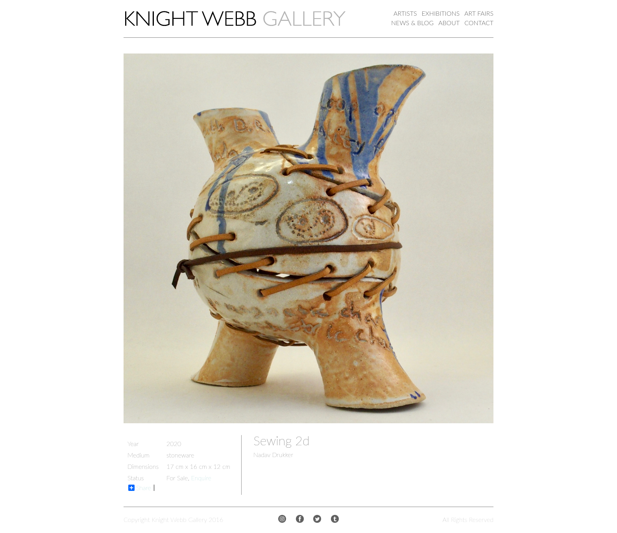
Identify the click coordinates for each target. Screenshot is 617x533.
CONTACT (478, 22)
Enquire (201, 477)
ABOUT (449, 22)
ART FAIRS (478, 13)
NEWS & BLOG (412, 22)
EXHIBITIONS (441, 13)
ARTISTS (405, 13)
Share (139, 488)
